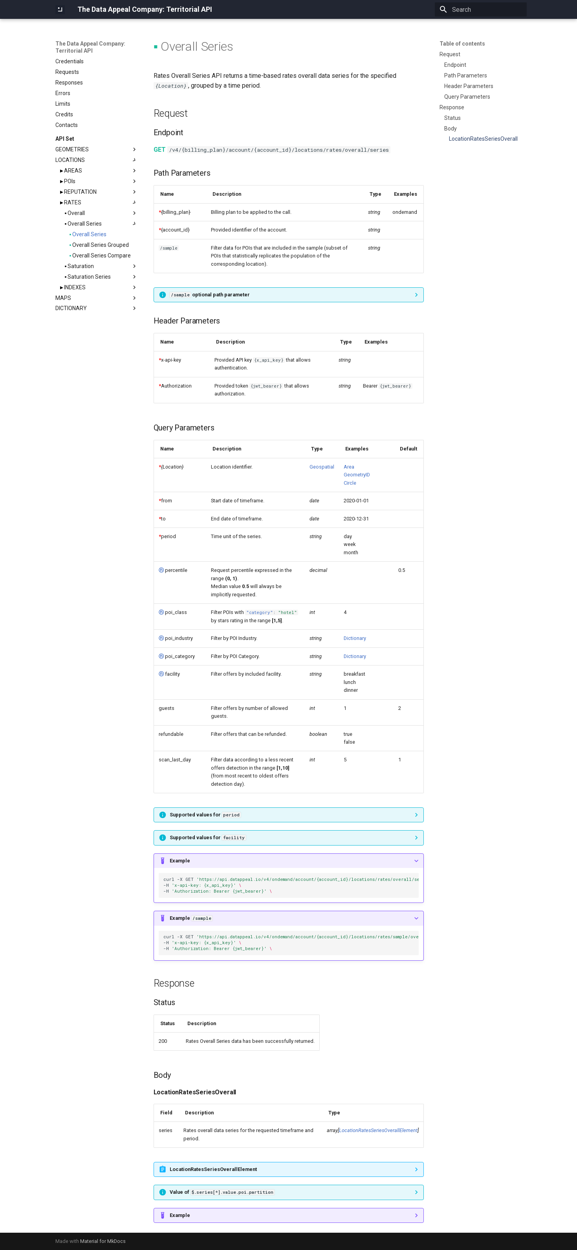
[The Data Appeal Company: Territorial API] (60, 9)
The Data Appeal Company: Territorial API (90, 47)
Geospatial (322, 467)
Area (349, 467)
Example (180, 861)
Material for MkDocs (103, 1241)
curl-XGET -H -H (290, 885)
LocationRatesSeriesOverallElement (378, 1130)
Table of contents (462, 43)
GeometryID (357, 475)
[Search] (481, 9)
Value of (222, 1192)
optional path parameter (210, 295)
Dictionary (355, 638)
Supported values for (205, 815)
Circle (350, 483)
